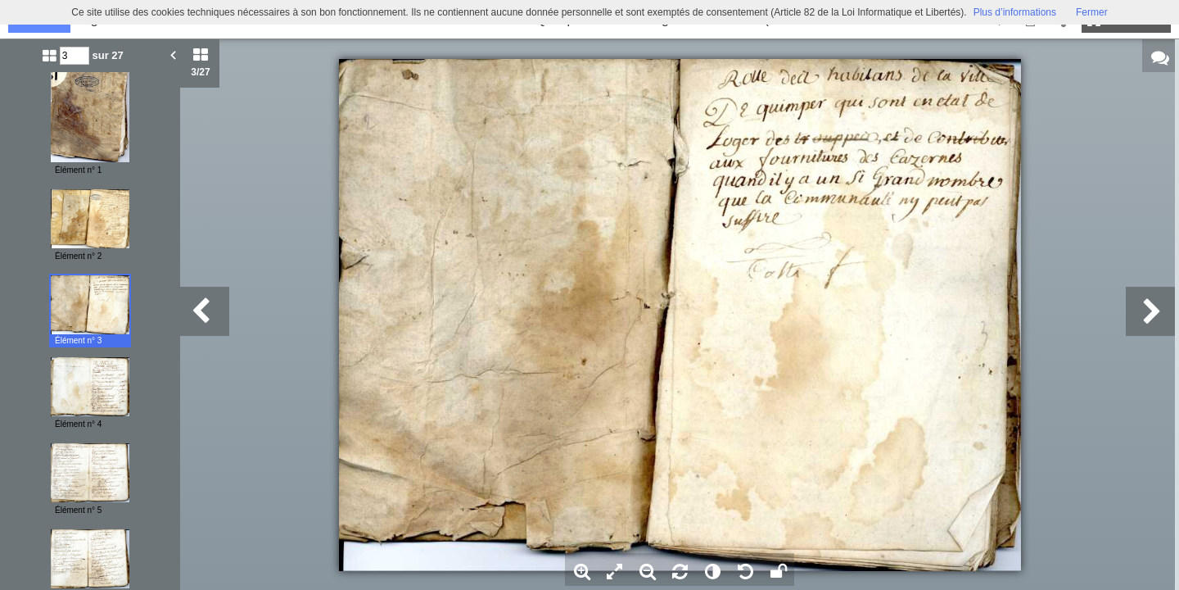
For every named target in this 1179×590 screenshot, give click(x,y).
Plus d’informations (1014, 12)
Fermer (1092, 12)
